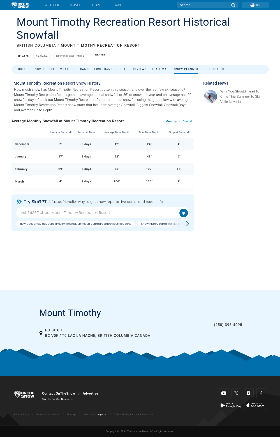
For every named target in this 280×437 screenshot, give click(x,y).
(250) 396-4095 (228, 325)
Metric (93, 414)
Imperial (101, 414)
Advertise (90, 393)
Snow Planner (186, 69)
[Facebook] (261, 393)
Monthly (171, 121)
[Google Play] (231, 405)
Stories (97, 5)
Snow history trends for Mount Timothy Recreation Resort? (179, 224)
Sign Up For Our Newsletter (58, 399)
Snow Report (44, 69)
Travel (75, 5)
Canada (42, 56)
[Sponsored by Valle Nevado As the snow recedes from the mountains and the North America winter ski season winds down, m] (243, 96)
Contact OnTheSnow (58, 393)
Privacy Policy (21, 414)
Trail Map (160, 69)
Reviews (139, 69)
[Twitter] (236, 393)
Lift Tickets (214, 69)
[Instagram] (249, 393)
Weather (52, 5)
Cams (84, 69)
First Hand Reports (111, 69)
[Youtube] (224, 393)
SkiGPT (119, 5)
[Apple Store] (255, 405)
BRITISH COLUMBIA (36, 45)
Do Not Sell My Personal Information (133, 414)
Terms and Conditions (48, 414)
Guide (23, 69)
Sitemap (71, 414)
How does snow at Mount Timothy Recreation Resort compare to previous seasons (75, 224)
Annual (187, 121)
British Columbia (70, 56)
